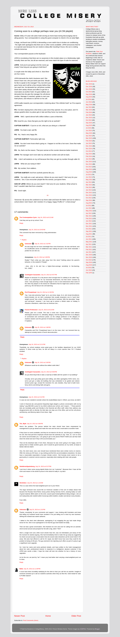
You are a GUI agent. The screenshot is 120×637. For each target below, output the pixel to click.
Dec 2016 (89, 86)
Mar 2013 (89, 185)
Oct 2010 (89, 260)
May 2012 (89, 211)
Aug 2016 (89, 97)
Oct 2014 (89, 151)
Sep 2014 (89, 154)
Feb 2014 (89, 156)
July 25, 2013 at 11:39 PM (32, 569)
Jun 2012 (89, 208)
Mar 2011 (89, 247)
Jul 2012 (88, 205)
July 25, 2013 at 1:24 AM (35, 483)
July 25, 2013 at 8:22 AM (46, 310)
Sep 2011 (89, 231)
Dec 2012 (89, 192)
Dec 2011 (89, 223)
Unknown (28, 243)
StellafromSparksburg (27, 466)
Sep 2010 (89, 262)
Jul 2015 (88, 128)
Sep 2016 (89, 94)
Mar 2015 (89, 138)
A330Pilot (83, 629)
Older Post (76, 616)
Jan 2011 (89, 252)
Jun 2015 (89, 130)
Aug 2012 (89, 203)
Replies (24, 240)
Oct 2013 (89, 167)
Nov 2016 (89, 89)
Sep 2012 (89, 200)
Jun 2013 (89, 177)
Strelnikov (22, 483)
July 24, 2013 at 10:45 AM (37, 229)
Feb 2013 (89, 187)
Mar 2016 (89, 110)
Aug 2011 (89, 234)
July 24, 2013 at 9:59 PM (49, 372)
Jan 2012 (89, 221)
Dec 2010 (89, 254)
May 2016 (89, 104)
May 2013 (89, 179)
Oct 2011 (89, 229)
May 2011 (89, 242)
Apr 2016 (89, 107)
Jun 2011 (89, 239)
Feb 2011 (89, 249)
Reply (21, 223)
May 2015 (89, 133)
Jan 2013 (89, 190)
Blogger (97, 629)
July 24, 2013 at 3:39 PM (42, 257)
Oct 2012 (89, 198)
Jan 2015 (89, 143)
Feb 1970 (89, 273)
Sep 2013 (89, 169)
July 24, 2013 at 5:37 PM (43, 466)
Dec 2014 (89, 146)
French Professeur (31, 310)
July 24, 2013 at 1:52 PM (42, 243)
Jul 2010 (88, 267)
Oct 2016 (89, 92)
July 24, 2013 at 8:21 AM (45, 217)
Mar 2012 (89, 216)
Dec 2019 (89, 84)
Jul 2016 (88, 99)
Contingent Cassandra (32, 274)
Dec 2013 (89, 161)
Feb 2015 (89, 141)
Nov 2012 (89, 195)
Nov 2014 (89, 148)
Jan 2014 (89, 159)
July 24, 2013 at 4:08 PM (35, 423)
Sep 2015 (89, 123)
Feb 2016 (89, 112)
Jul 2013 (88, 174)
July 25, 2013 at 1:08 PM (42, 327)
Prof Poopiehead (30, 292)
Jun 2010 (89, 270)
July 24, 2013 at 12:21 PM (37, 344)
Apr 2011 (89, 244)
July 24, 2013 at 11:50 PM (45, 292)
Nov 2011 (89, 226)
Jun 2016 (89, 102)
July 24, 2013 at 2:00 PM (42, 362)
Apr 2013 (89, 182)
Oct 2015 (89, 120)
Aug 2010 (89, 265)
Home (48, 616)
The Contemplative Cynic (28, 217)
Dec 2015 (89, 117)
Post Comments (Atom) (30, 620)
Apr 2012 (89, 213)
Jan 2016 (89, 115)
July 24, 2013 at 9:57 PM (49, 274)
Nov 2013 (89, 164)
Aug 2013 (89, 172)
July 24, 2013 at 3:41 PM (36, 397)
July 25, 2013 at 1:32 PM (37, 509)
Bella (21, 569)
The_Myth (22, 423)
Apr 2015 (89, 135)
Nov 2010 (89, 257)
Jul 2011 (88, 236)
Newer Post (19, 616)
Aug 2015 (89, 125)
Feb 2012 (89, 218)
